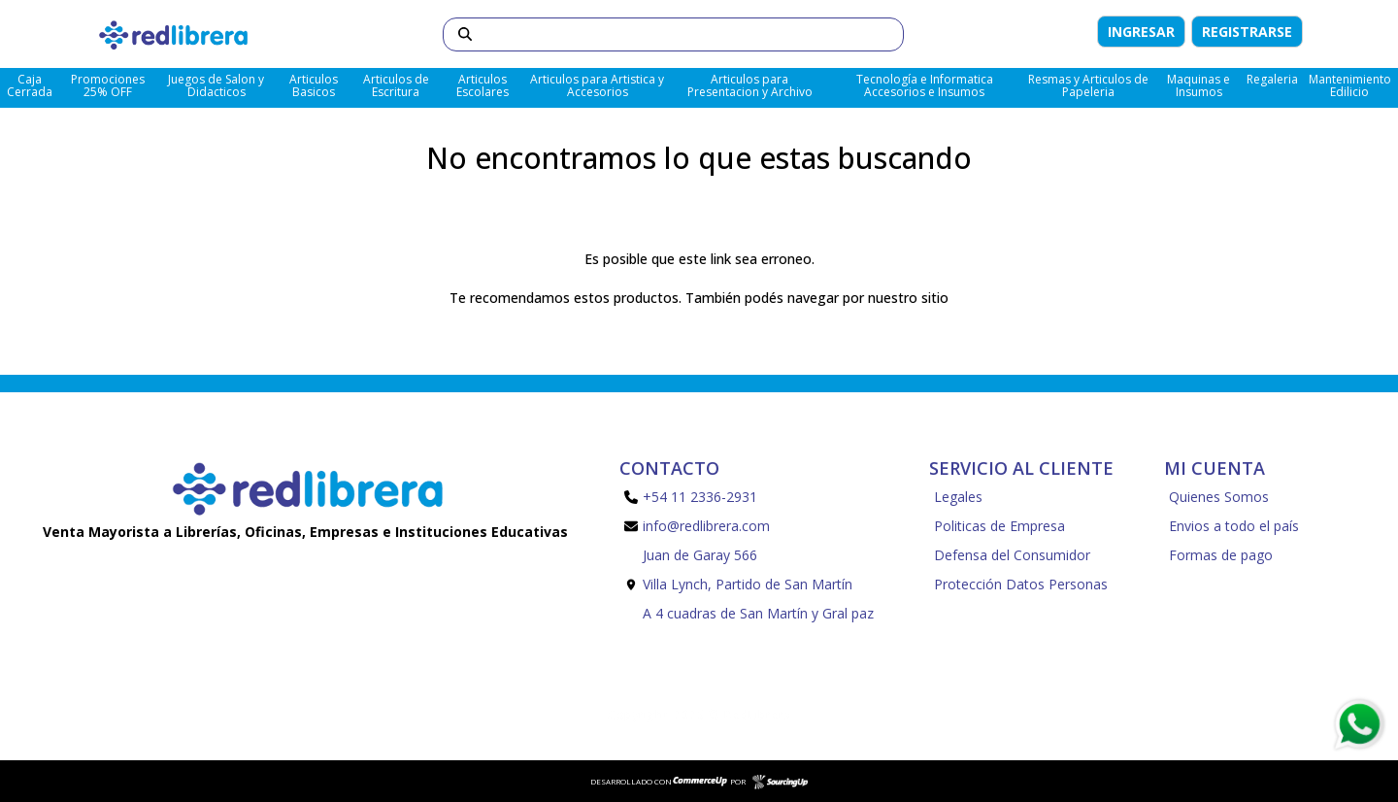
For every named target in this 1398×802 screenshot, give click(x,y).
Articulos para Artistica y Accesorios (597, 85)
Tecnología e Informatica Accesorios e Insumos (924, 85)
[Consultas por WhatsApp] (1358, 724)
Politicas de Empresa (999, 526)
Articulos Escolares (482, 85)
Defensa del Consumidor (1012, 555)
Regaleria (1272, 79)
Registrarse (1247, 31)
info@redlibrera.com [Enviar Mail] (697, 526)
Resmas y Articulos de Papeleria (1088, 85)
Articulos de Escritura (396, 85)
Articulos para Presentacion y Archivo (750, 85)
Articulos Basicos (313, 85)
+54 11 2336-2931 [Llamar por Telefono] (690, 496)
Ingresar (1141, 31)
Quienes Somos (1219, 496)
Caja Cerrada (29, 85)
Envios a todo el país (1234, 526)
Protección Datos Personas (1021, 584)
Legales (958, 496)
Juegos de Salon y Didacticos (216, 85)
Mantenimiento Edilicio (1350, 85)
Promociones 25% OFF (108, 85)
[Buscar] (673, 34)
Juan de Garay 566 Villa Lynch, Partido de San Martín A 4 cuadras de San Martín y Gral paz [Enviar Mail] (749, 584)
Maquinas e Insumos (1198, 85)
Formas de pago (1221, 555)
